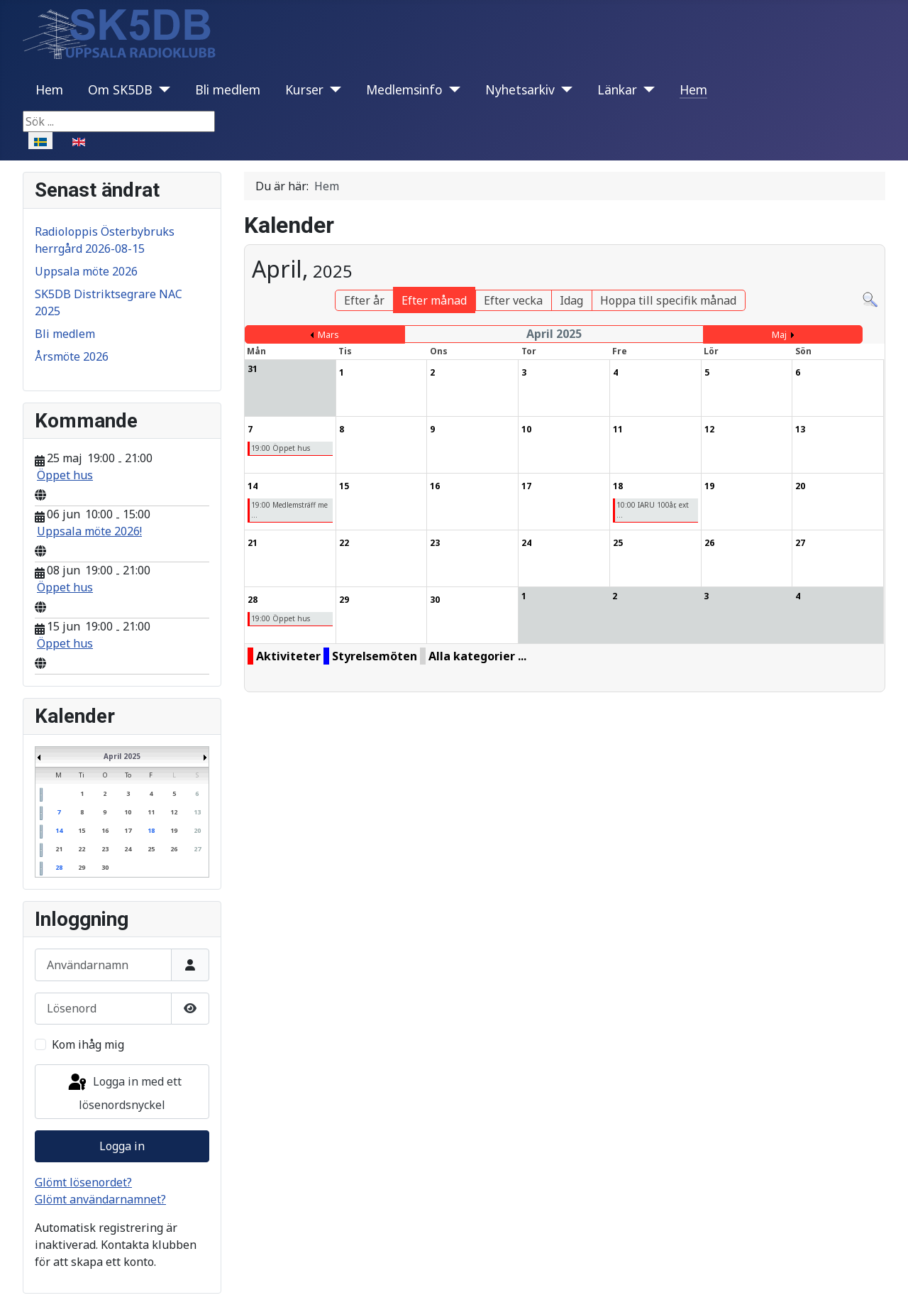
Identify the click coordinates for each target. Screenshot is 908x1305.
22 (81, 848)
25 (151, 848)
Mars (328, 335)
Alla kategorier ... (477, 656)
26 (173, 848)
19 (173, 830)
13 (197, 812)
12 (173, 812)
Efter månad (434, 300)
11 (151, 812)
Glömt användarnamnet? (100, 1199)
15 (81, 830)
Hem (49, 89)
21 (58, 848)
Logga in (122, 1146)
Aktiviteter (288, 656)
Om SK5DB (120, 89)
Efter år (364, 300)
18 (151, 830)
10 (127, 812)
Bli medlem (227, 89)
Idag (571, 300)
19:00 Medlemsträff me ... (289, 510)
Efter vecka (513, 300)
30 (105, 867)
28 (58, 867)
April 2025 (122, 756)
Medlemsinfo (404, 89)
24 (127, 848)
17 (127, 830)
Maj (779, 335)
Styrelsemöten (374, 656)
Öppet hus (65, 475)
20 (197, 830)
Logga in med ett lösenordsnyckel (124, 1092)
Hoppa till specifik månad (668, 300)
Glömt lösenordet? (83, 1182)
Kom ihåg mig (88, 1044)
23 (105, 848)
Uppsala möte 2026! (89, 531)
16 (105, 830)
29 (81, 867)
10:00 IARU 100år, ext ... (652, 510)
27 (197, 848)
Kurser (304, 89)
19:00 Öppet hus (280, 448)
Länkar (617, 89)
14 (58, 830)
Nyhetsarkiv (520, 89)
